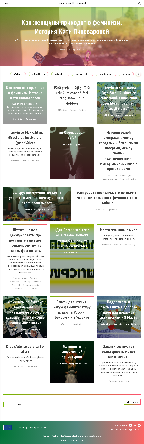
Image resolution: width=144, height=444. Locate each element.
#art (78, 252)
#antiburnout (106, 74)
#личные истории (109, 179)
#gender (118, 244)
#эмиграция (125, 175)
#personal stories (128, 179)
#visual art (60, 74)
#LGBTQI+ (16, 285)
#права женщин (21, 288)
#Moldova (62, 110)
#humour (37, 281)
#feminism (65, 49)
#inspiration (25, 333)
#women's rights (20, 278)
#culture (82, 110)
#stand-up (26, 281)
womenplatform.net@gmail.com (126, 429)
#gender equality (31, 285)
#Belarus (18, 74)
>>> (19, 404)
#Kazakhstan (38, 74)
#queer (73, 110)
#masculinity (129, 244)
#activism (34, 278)
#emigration (111, 175)
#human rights (82, 74)
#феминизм (78, 49)
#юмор (34, 288)
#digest (126, 74)
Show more (132, 402)
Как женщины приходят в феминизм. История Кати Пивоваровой (72, 27)
